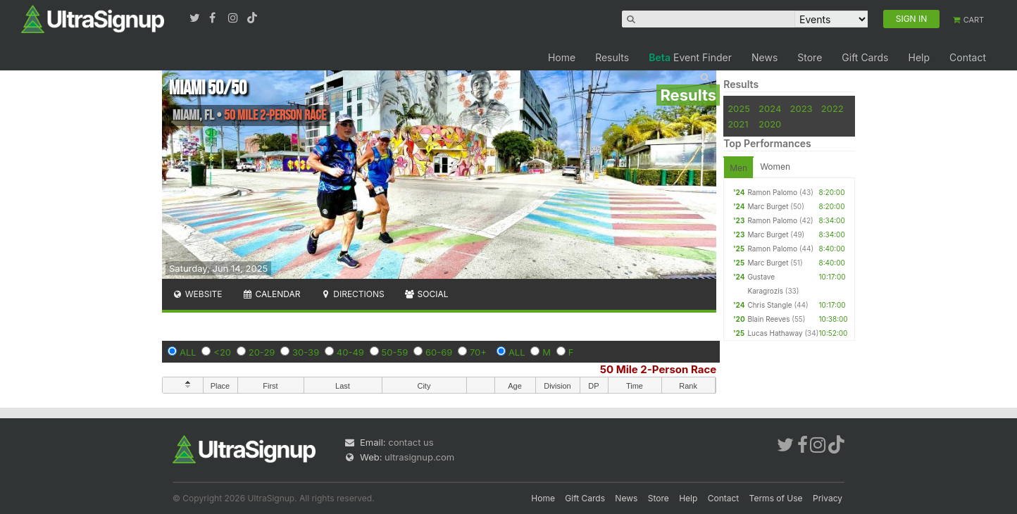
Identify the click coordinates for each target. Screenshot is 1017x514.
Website (197, 294)
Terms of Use (776, 498)
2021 (738, 124)
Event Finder (690, 57)
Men (738, 168)
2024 (770, 108)
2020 (770, 124)
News (764, 57)
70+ (478, 352)
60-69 (438, 352)
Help (919, 57)
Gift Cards (865, 57)
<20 (222, 352)
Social (426, 294)
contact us (410, 442)
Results (612, 57)
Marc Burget (767, 206)
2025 (739, 108)
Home (561, 57)
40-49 (350, 352)
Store (809, 57)
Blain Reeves (768, 319)
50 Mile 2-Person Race (658, 369)
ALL (188, 352)
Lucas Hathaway (774, 333)
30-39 (305, 352)
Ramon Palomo (772, 192)
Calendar (271, 294)
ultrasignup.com (419, 457)
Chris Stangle (769, 305)
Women (775, 166)
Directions (352, 294)
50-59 (395, 352)
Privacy (827, 498)
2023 (801, 108)
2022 (832, 108)
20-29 (262, 352)
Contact (967, 57)
